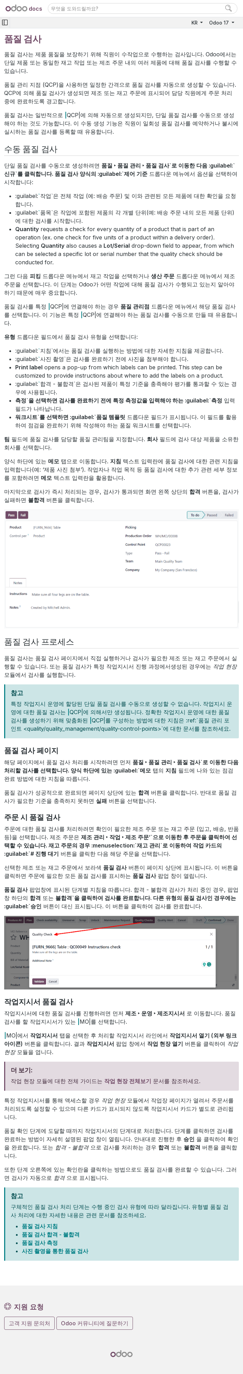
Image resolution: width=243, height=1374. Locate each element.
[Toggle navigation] (5, 22)
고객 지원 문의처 (29, 1323)
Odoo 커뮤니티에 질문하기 (94, 1323)
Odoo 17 (219, 23)
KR (195, 23)
